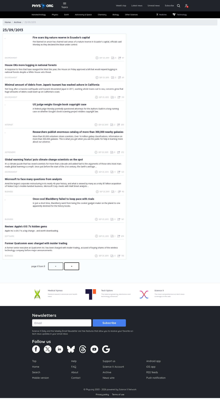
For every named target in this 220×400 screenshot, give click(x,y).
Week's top (111, 5)
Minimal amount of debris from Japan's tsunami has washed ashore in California (57, 85)
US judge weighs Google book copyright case (62, 105)
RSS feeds (152, 374)
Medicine (161, 15)
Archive (106, 374)
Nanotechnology (40, 15)
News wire (108, 379)
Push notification (156, 379)
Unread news (147, 5)
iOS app (151, 368)
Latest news (128, 5)
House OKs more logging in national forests (33, 66)
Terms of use (118, 396)
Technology (178, 15)
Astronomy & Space (83, 15)
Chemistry (102, 15)
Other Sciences (130, 15)
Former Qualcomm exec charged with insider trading (39, 244)
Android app (153, 362)
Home (36, 368)
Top (34, 362)
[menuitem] (40, 15)
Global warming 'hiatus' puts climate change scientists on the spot (48, 160)
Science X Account (113, 368)
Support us (108, 362)
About (75, 374)
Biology (115, 15)
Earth (66, 15)
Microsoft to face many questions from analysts (36, 180)
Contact (76, 379)
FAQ (73, 368)
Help (74, 362)
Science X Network (128, 391)
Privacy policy (102, 396)
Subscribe (164, 5)
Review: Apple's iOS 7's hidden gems (28, 227)
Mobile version (41, 379)
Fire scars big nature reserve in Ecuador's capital (64, 38)
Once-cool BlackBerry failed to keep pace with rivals (66, 199)
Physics (56, 15)
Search (36, 374)
